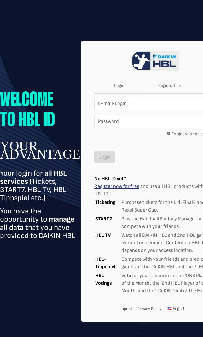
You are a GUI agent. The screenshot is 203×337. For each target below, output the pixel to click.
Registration (169, 85)
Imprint (125, 308)
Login (119, 85)
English (175, 308)
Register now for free (116, 186)
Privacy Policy (149, 308)
